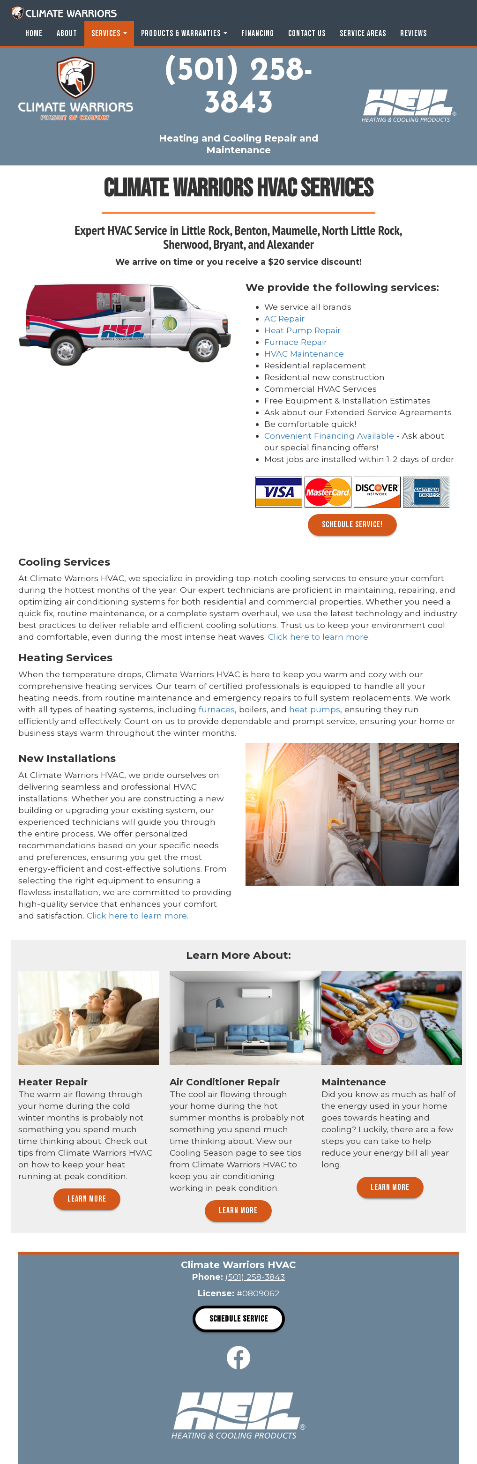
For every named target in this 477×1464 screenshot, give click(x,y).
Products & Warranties (184, 33)
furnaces (217, 709)
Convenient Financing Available (329, 436)
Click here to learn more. (319, 637)
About (67, 33)
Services (109, 33)
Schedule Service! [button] (352, 525)
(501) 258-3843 (238, 88)
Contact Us (307, 33)
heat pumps (314, 709)
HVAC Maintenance (304, 354)
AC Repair (284, 318)
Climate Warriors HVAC (64, 13)
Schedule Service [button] (238, 1319)
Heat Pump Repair (302, 330)
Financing (257, 33)
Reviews (413, 33)
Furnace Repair (295, 342)
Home (34, 33)
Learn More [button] (86, 1199)
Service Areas (363, 33)
